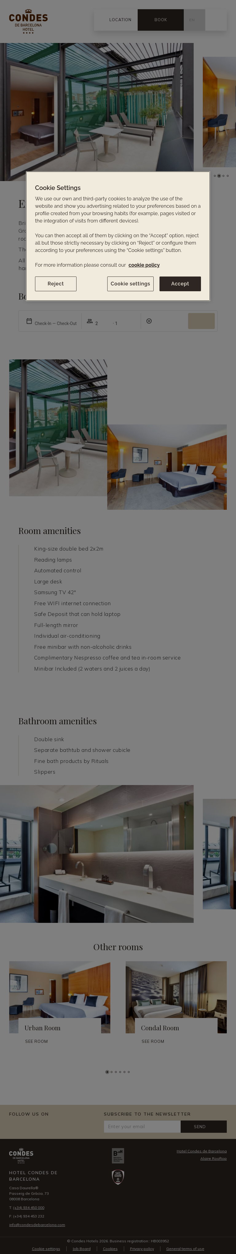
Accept (180, 284)
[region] (118, 236)
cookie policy (143, 265)
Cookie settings (130, 284)
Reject (56, 284)
